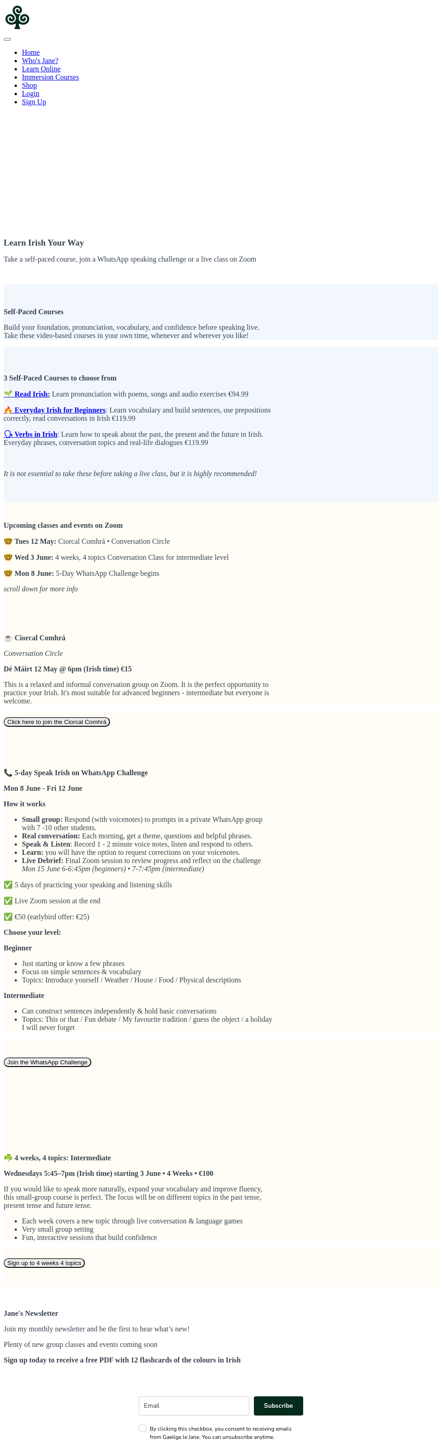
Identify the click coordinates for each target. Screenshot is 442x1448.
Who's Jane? (40, 60)
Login (30, 93)
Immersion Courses (50, 77)
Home (31, 52)
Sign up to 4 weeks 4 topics (44, 1263)
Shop (29, 85)
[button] (7, 39)
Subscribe (278, 1405)
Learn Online (41, 69)
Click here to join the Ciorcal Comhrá (56, 722)
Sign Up (34, 102)
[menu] (221, 77)
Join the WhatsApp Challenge (47, 1062)
